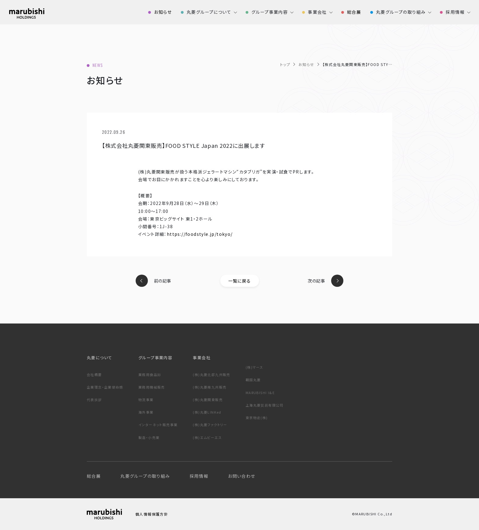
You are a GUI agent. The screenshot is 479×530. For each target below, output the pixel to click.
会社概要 (94, 374)
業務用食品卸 (149, 374)
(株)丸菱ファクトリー (210, 424)
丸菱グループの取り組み (145, 476)
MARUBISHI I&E (260, 392)
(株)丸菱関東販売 (208, 399)
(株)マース (254, 367)
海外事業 (146, 412)
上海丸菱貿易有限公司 (264, 405)
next (337, 281)
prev (142, 281)
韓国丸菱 (253, 379)
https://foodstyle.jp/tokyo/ (200, 234)
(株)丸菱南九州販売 (209, 387)
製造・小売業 (148, 437)
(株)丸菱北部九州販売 (211, 374)
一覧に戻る (239, 281)
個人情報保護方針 (151, 514)
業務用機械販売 (151, 387)
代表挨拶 (94, 399)
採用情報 (199, 476)
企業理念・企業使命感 (105, 387)
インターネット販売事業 (157, 424)
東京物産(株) (257, 417)
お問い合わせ (241, 476)
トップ (285, 64)
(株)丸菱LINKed (207, 412)
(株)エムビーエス (207, 437)
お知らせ (306, 64)
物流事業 (146, 399)
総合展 (94, 476)
